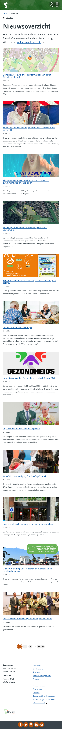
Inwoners (37, 666)
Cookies (36, 693)
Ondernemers (38, 669)
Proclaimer (37, 689)
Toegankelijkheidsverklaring (44, 696)
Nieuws (36, 679)
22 (39, 647)
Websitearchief (39, 703)
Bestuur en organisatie (42, 676)
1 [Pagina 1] (19, 647)
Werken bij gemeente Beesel (44, 700)
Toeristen (36, 672)
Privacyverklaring (39, 686)
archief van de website (30, 42)
